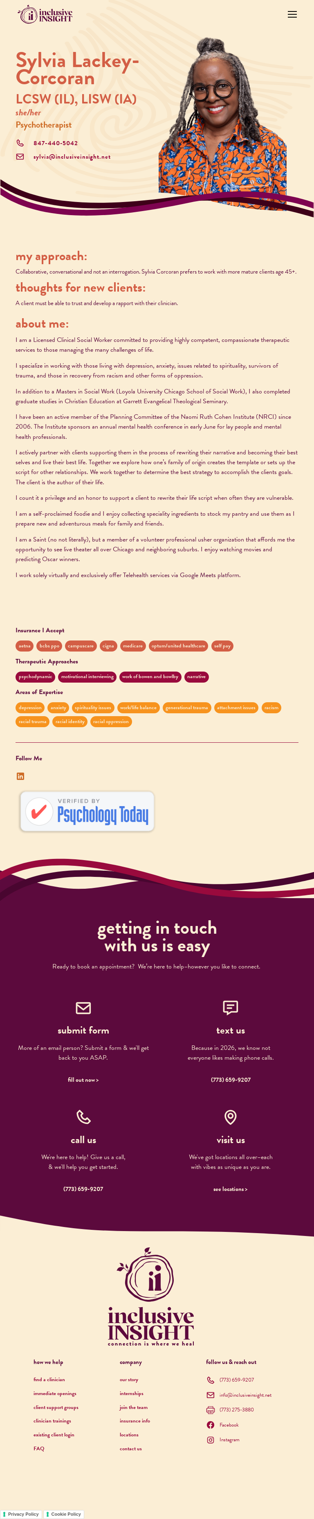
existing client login (54, 1435)
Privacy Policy (23, 1514)
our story (129, 1379)
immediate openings (55, 1393)
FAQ (39, 1449)
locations (129, 1435)
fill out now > (83, 1080)
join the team (134, 1407)
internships (132, 1393)
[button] (290, 14)
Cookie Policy (66, 1514)
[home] (45, 14)
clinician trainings (52, 1421)
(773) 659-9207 (231, 1080)
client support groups (56, 1407)
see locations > (230, 1189)
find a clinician (49, 1379)
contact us (131, 1449)
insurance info (135, 1421)
